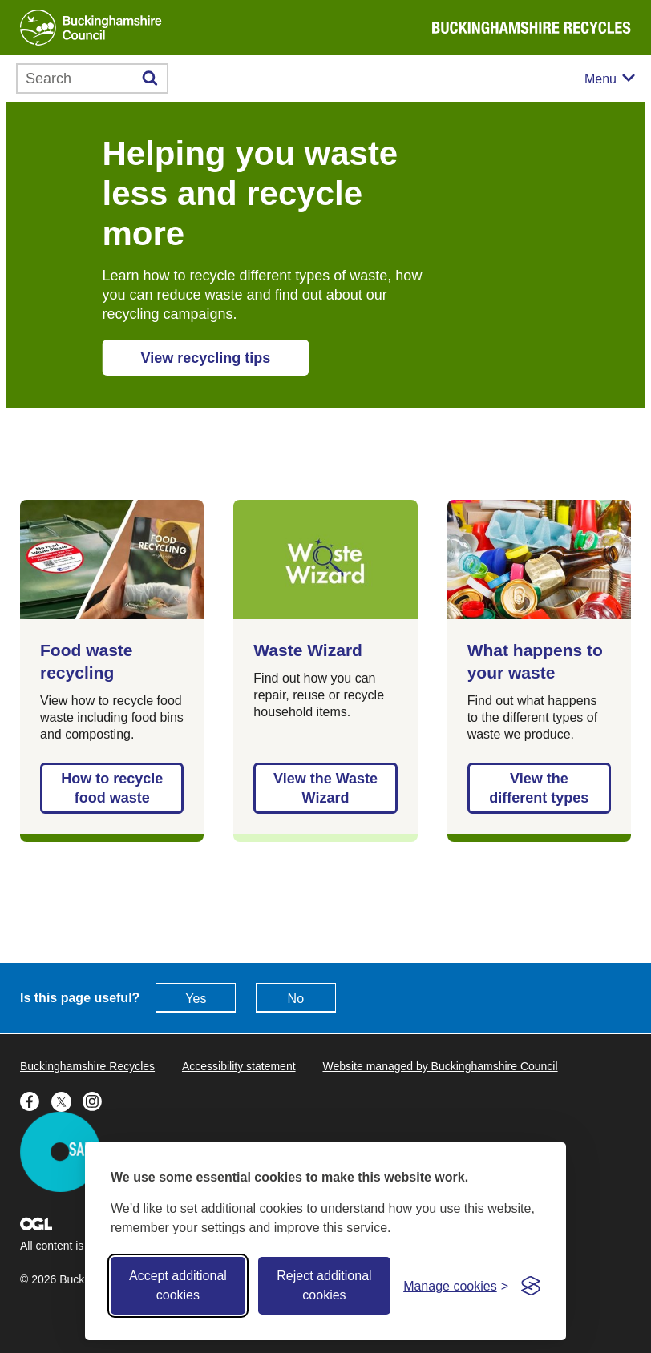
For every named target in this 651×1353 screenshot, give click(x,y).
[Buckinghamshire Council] (91, 28)
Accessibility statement (239, 1066)
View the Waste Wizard (325, 788)
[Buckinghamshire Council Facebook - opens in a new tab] (35, 1099)
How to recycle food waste (112, 788)
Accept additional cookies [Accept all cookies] (178, 1285)
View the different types (538, 788)
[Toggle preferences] (455, 1286)
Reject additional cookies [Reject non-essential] (324, 1285)
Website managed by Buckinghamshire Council (439, 1066)
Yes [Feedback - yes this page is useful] (195, 998)
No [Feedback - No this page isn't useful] (296, 998)
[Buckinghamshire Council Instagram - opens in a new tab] (97, 1099)
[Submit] (150, 78)
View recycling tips (206, 358)
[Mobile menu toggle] (609, 79)
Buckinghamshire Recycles (87, 1066)
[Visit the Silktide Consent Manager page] (530, 1285)
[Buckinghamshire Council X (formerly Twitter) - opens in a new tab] (67, 1099)
